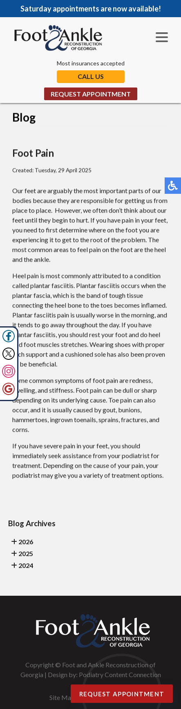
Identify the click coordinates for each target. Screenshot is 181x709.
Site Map (62, 697)
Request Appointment (91, 94)
